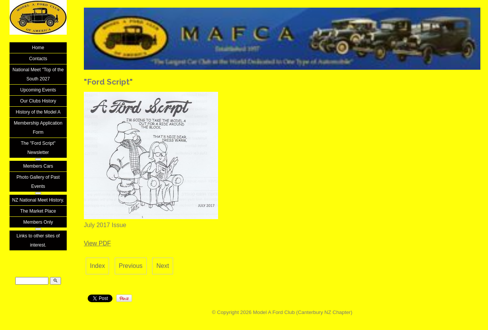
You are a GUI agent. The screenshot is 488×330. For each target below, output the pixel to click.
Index (97, 266)
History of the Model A (38, 112)
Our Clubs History (38, 101)
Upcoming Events (38, 90)
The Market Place (38, 211)
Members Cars (38, 166)
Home (38, 47)
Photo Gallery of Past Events (37, 182)
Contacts (38, 58)
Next (162, 266)
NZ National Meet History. (38, 200)
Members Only (38, 222)
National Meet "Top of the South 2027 (38, 74)
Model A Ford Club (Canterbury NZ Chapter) (302, 312)
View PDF (97, 243)
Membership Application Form (38, 127)
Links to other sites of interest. (37, 240)
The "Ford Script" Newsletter (38, 148)
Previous (131, 266)
